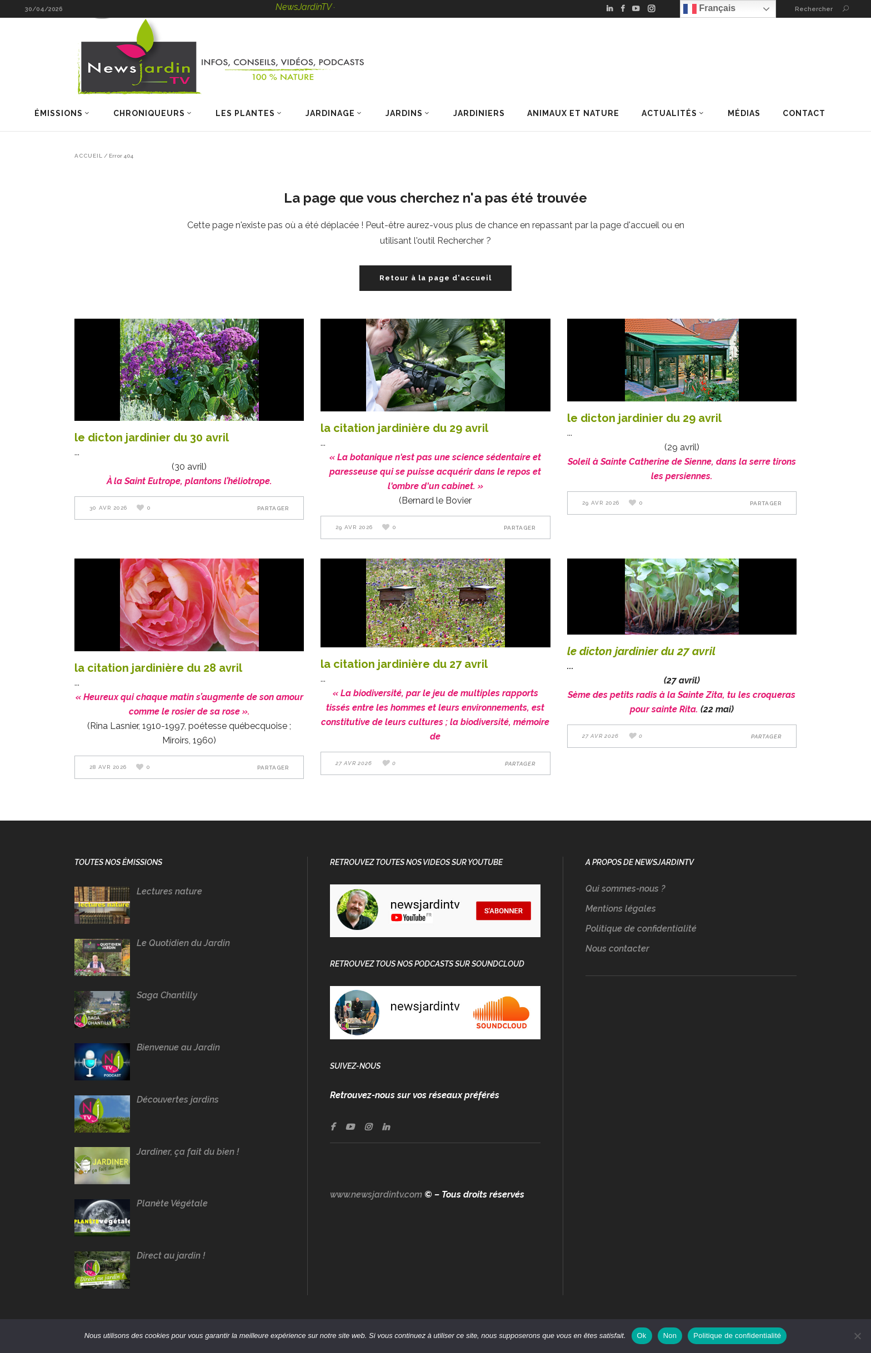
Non (670, 1335)
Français (709, 9)
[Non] (857, 1335)
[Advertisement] (691, 1102)
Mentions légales (620, 908)
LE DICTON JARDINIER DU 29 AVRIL (644, 418)
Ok (642, 1335)
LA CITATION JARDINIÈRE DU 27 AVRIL (404, 664)
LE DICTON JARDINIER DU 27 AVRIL (641, 651)
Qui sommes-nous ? (625, 888)
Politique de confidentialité (641, 928)
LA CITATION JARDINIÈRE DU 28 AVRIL (158, 668)
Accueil (88, 156)
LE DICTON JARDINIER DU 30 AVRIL (151, 437)
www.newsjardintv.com (376, 1194)
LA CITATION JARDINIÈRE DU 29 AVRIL (404, 428)
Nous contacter (617, 948)
